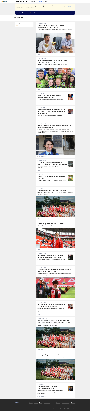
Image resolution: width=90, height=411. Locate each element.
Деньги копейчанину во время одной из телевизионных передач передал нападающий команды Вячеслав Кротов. (54, 274)
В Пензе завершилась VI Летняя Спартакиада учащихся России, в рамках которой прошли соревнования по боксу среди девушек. (50, 392)
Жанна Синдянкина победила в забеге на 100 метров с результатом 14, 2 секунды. (49, 116)
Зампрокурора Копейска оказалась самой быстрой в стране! (49, 96)
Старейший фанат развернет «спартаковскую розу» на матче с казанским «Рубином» (51, 260)
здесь (69, 6)
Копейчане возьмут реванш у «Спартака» (51, 190)
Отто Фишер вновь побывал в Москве (50, 224)
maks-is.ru (33, 12)
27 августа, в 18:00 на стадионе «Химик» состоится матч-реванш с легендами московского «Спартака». (55, 193)
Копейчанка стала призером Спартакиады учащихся (47, 387)
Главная (17, 1)
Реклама (73, 402)
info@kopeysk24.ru (54, 408)
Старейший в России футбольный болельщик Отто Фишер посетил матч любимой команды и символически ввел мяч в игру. (51, 310)
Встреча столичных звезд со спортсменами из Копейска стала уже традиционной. (51, 181)
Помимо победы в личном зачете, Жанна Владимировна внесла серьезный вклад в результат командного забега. (50, 100)
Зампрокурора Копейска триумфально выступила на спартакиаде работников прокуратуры (51, 111)
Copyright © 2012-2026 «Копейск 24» (67, 408)
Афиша (27, 1)
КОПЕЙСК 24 (21, 402)
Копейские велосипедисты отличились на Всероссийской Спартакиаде (52, 26)
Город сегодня (33, 1)
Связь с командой (65, 402)
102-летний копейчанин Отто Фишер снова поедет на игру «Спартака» (50, 256)
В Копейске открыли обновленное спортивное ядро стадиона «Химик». (53, 357)
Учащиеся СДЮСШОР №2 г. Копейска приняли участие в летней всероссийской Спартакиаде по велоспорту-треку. (52, 65)
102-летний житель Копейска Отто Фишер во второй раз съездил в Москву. (54, 225)
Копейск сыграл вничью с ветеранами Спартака (51, 177)
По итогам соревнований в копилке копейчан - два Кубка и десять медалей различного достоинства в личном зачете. (54, 30)
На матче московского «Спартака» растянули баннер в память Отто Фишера (52, 163)
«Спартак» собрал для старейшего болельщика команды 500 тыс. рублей (54, 270)
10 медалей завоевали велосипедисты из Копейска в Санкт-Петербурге (52, 61)
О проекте (58, 402)
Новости (22, 1)
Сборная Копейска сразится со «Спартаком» (53, 320)
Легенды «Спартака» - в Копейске (49, 355)
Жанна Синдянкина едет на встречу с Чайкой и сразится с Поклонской (54, 126)
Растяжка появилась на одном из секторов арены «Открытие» (48, 167)
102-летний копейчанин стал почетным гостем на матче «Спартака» (51, 305)
